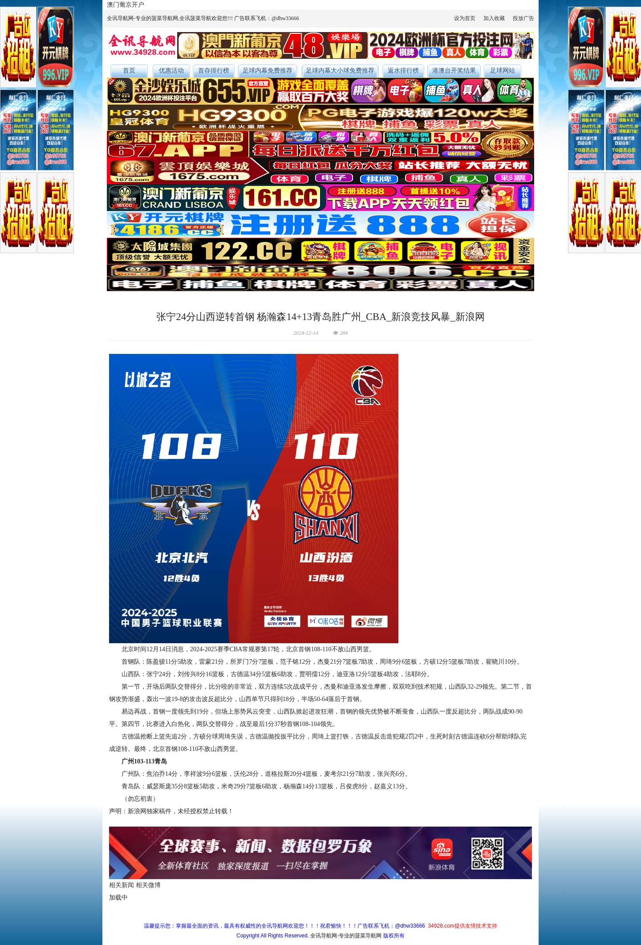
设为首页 (464, 18)
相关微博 (148, 885)
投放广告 (523, 18)
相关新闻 (121, 885)
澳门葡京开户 (125, 4)
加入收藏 (494, 18)
